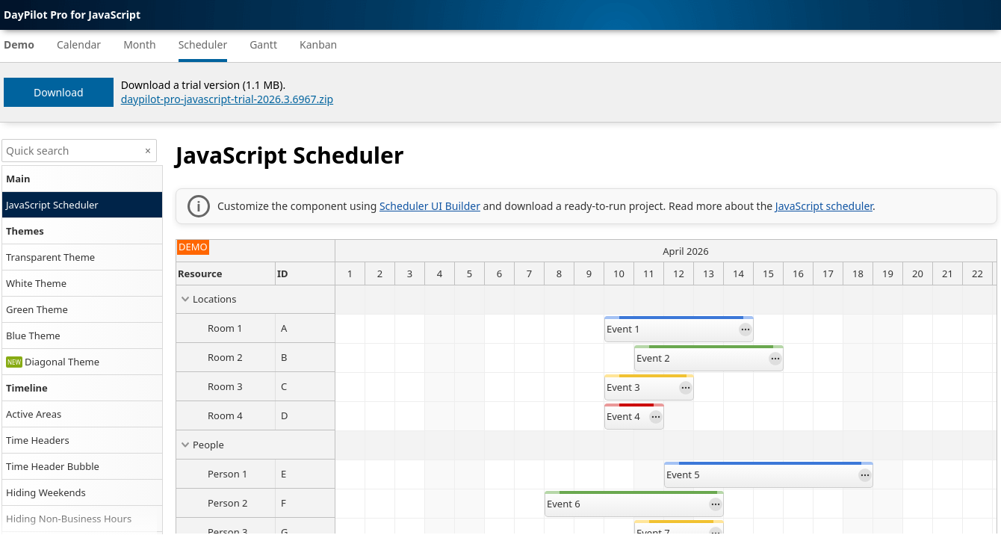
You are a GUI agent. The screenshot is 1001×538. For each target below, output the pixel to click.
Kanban (318, 44)
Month (139, 44)
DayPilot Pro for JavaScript (72, 14)
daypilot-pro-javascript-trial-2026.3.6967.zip (227, 99)
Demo (19, 44)
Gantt (263, 44)
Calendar (79, 44)
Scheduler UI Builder (429, 206)
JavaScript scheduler (824, 206)
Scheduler (203, 44)
